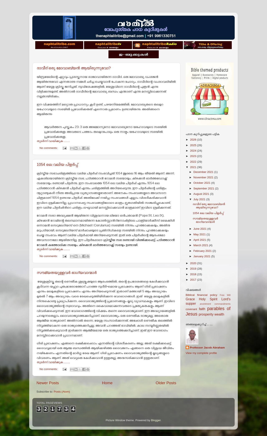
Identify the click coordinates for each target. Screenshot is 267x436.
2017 (193, 279)
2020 (193, 263)
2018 (193, 274)
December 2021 (203, 172)
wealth (219, 314)
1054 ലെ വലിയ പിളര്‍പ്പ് (57, 164)
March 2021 (201, 245)
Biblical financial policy (201, 295)
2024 (193, 150)
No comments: (49, 148)
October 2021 (202, 182)
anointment (205, 304)
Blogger (156, 420)
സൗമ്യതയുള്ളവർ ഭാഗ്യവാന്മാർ (67, 273)
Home (107, 383)
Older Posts (166, 383)
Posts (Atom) (62, 391)
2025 (193, 145)
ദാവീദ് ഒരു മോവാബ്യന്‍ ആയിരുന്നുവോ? (74, 68)
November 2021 (203, 177)
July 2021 (199, 199)
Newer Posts (48, 383)
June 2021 (200, 228)
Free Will (225, 295)
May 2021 (200, 234)
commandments (222, 304)
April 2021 (200, 239)
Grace (190, 299)
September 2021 (204, 188)
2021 (193, 167)
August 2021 (201, 193)
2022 (193, 161)
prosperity (206, 314)
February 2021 (203, 250)
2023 (193, 156)
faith (202, 309)
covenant (191, 309)
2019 (193, 268)
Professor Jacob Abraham (207, 347)
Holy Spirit (208, 299)
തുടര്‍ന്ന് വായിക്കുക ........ (53, 141)
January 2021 (202, 256)
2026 (193, 139)
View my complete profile (201, 353)
